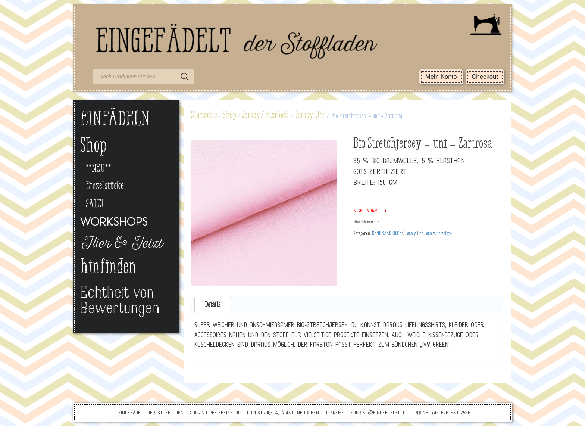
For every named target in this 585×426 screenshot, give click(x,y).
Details (212, 305)
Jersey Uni (310, 115)
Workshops (114, 222)
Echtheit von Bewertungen (119, 301)
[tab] (212, 305)
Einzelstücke (105, 186)
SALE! (94, 204)
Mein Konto (441, 76)
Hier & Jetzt (121, 244)
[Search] (184, 76)
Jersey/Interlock (265, 115)
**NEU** (98, 169)
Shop (229, 115)
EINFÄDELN (115, 120)
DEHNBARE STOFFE (388, 234)
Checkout (485, 76)
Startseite (204, 115)
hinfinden (108, 268)
